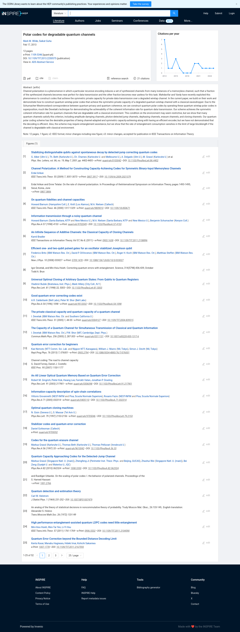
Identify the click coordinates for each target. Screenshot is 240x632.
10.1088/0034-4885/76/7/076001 (112, 352)
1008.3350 (75, 468)
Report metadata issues (93, 598)
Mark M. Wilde (30, 41)
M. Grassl (148, 157)
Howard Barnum (39, 204)
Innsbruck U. (118, 444)
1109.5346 (36, 54)
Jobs (98, 20)
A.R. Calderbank (39, 300)
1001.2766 (45, 483)
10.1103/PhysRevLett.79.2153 (117, 416)
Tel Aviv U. (70, 412)
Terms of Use (42, 604)
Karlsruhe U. (66, 157)
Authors (79, 20)
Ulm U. (44, 157)
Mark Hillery (78, 284)
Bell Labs (54, 300)
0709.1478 (77, 260)
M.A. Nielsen (97, 204)
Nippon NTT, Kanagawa (84, 349)
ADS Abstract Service (43, 62)
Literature (58, 20)
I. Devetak (36, 316)
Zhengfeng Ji (82, 461)
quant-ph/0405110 (79, 400)
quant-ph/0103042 (111, 160)
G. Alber (35, 157)
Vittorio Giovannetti (41, 396)
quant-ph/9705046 (86, 416)
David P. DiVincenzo (82, 253)
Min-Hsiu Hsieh (39, 527)
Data (161, 20)
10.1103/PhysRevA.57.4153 (108, 224)
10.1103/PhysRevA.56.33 (103, 448)
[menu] (209, 13)
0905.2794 (83, 352)
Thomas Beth (69, 444)
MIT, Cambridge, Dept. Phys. (92, 332)
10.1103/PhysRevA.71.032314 (111, 400)
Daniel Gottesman (40, 428)
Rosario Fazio (111, 396)
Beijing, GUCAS (132, 461)
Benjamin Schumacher (162, 220)
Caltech (109, 204)
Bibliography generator (148, 587)
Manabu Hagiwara (54, 543)
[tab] (32, 143)
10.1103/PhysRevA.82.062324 (103, 468)
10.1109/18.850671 (120, 208)
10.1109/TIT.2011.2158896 (133, 240)
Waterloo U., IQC (61, 464)
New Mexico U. (83, 220)
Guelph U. (43, 464)
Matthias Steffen (165, 253)
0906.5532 (90, 530)
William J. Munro (107, 349)
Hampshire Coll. (58, 204)
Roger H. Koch (124, 253)
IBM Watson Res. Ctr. (59, 253)
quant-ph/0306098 (83, 383)
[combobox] (119, 13)
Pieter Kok (57, 380)
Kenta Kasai (37, 543)
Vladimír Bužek (39, 284)
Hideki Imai (70, 543)
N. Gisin (35, 412)
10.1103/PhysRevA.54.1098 (108, 304)
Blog (193, 587)
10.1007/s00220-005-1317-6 (124, 336)
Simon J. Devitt (137, 349)
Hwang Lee (69, 380)
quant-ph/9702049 (77, 224)
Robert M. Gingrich (40, 380)
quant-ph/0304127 (91, 320)
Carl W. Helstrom (40, 496)
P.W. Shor (71, 332)
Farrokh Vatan (83, 380)
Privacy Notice (42, 598)
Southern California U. (81, 316)
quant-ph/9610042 (75, 448)
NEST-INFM (58, 396)
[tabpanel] (120, 354)
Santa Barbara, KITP (60, 220)
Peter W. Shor (67, 300)
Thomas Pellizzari (101, 444)
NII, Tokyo (123, 349)
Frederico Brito (38, 253)
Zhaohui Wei (148, 461)
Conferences (140, 20)
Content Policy (42, 593)
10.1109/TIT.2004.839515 (120, 320)
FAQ (83, 587)
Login (232, 13)
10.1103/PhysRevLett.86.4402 (143, 160)
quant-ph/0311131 (94, 336)
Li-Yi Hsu (66, 527)
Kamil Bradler (38, 236)
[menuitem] (206, 13)
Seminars (117, 20)
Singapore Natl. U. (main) (61, 461)
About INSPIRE (43, 587)
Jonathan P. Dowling (101, 380)
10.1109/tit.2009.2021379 (117, 176)
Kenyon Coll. (181, 220)
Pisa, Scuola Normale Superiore (85, 396)
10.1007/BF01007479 (81, 499)
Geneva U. (46, 412)
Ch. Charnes (80, 157)
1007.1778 (44, 547)
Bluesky (195, 593)
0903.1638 (107, 240)
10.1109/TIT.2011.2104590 (116, 530)
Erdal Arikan (37, 173)
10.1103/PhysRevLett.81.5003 (87, 287)
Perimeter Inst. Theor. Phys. (104, 461)
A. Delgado (127, 157)
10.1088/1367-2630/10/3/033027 (106, 260)
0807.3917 (92, 176)
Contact (195, 604)
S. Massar (58, 412)
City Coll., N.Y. (93, 284)
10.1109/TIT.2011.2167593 (70, 547)
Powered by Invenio (31, 626)
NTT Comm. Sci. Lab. (57, 349)
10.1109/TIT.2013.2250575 (42, 58)
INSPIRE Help (88, 593)
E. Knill (71, 204)
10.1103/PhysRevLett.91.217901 (115, 383)
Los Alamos (82, 204)
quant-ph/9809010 (94, 208)
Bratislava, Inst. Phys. (59, 284)
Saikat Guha (45, 41)
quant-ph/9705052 (48, 432)
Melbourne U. (113, 157)
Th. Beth (54, 157)
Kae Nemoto (37, 349)
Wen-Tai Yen (54, 527)
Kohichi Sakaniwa (86, 543)
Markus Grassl (38, 444)
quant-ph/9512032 (77, 304)
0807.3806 (45, 191)
